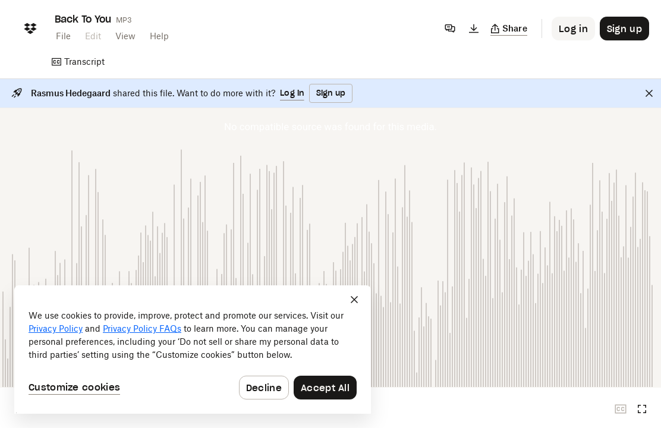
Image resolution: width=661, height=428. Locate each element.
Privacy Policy (56, 328)
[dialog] (192, 349)
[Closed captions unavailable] (620, 408)
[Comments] (450, 28)
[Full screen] (641, 408)
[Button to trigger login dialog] (573, 28)
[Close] (649, 93)
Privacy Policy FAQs (142, 328)
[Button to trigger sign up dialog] (624, 28)
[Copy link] (509, 28)
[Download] (474, 28)
